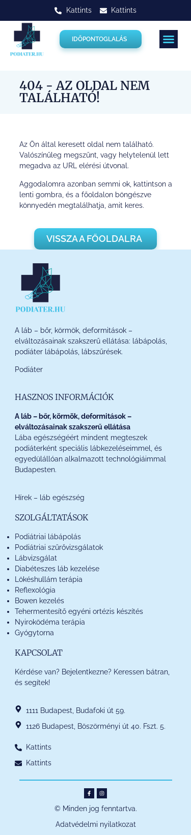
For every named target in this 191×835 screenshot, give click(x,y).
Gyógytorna (34, 633)
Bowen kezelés (39, 601)
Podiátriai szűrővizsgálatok (59, 547)
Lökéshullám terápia (49, 579)
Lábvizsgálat (37, 558)
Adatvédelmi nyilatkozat (96, 824)
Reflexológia (35, 590)
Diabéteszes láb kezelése (57, 569)
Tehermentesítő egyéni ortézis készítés (79, 611)
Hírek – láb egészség (50, 497)
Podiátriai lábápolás (48, 537)
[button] (168, 39)
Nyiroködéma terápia (50, 622)
